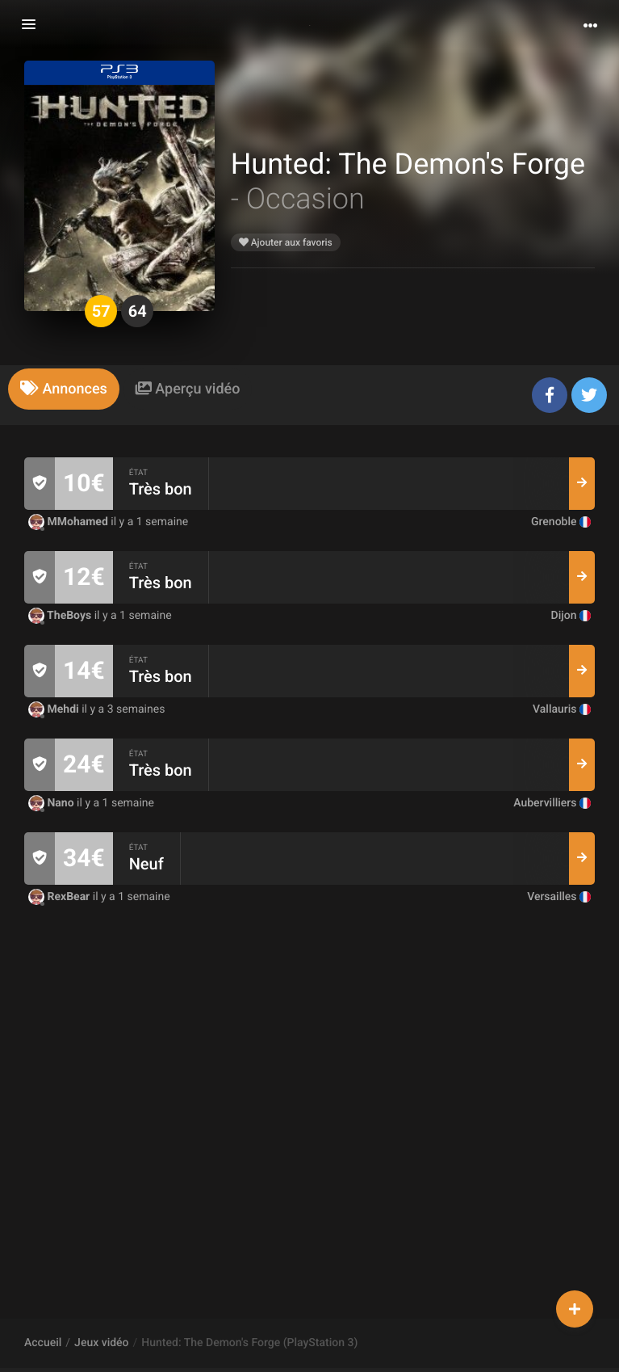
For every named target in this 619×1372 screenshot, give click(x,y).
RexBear (60, 896)
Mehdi (55, 709)
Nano (52, 803)
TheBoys (61, 615)
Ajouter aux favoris (286, 242)
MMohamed (69, 522)
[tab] (63, 389)
